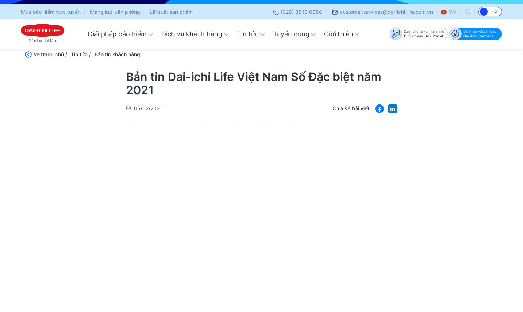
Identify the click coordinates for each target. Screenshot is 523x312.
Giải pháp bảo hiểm (120, 34)
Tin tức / (81, 54)
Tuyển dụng (294, 34)
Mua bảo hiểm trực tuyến (51, 12)
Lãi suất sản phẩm (171, 12)
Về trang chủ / (50, 54)
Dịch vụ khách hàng (195, 34)
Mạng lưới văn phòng (115, 12)
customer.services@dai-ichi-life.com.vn (382, 12)
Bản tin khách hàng (117, 54)
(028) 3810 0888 (297, 12)
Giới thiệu (342, 34)
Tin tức (251, 34)
